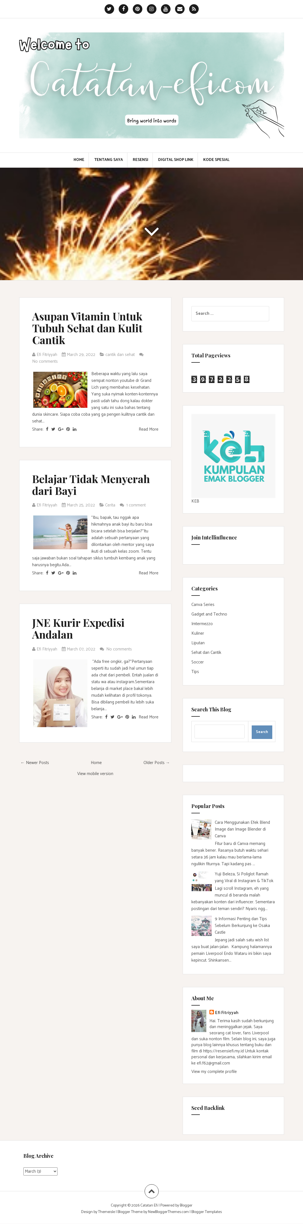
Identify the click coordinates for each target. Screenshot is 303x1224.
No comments (45, 361)
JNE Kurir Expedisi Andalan (78, 628)
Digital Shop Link (175, 160)
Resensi (140, 160)
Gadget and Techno (209, 614)
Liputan (198, 643)
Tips (195, 671)
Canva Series (202, 604)
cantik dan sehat (120, 354)
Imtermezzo (202, 623)
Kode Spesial (216, 160)
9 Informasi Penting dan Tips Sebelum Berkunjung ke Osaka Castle (242, 925)
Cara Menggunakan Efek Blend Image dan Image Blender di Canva (242, 829)
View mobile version (95, 773)
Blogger (186, 1205)
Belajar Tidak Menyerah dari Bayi (91, 485)
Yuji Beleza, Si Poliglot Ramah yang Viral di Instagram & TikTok (244, 877)
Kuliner (197, 633)
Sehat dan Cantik (206, 652)
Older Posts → (156, 762)
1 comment (136, 505)
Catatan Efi (149, 1205)
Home (79, 160)
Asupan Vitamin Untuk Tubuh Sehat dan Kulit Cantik (87, 328)
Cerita (110, 505)
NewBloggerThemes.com (168, 1212)
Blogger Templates (206, 1212)
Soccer (197, 662)
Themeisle (106, 1212)
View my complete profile (214, 1071)
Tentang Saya (108, 160)
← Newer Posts (35, 762)
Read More (148, 429)
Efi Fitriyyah (226, 1013)
